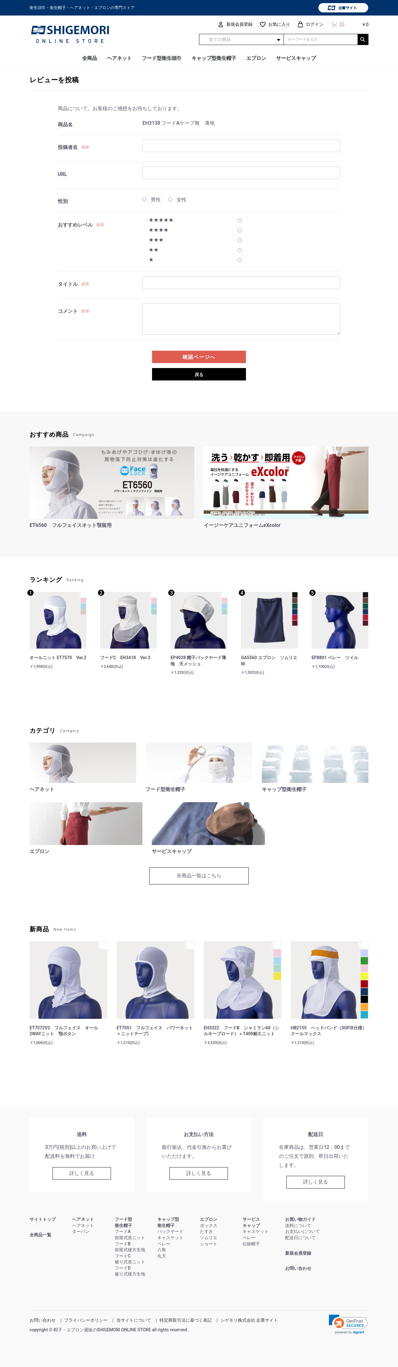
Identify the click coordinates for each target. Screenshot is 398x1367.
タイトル (68, 284)
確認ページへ (199, 357)
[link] (348, 1324)
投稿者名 (68, 147)
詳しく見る (81, 1173)
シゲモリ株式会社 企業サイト (249, 1320)
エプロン (256, 58)
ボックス (208, 1225)
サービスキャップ (296, 58)
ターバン (81, 1231)
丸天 (161, 1255)
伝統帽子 (251, 1243)
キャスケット (170, 1237)
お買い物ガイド (300, 1219)
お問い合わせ (298, 1268)
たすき (206, 1231)
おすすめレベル (75, 225)
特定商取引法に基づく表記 (186, 1320)
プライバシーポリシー (86, 1320)
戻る (199, 374)
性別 (63, 201)
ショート (208, 1243)
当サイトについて (133, 1320)
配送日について (300, 1237)
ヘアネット (119, 58)
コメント (68, 311)
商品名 (65, 125)
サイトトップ (43, 1219)
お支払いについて (302, 1231)
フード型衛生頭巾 (162, 58)
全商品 (89, 58)
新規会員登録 (298, 1253)
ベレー (163, 1243)
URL (62, 174)
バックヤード (170, 1231)
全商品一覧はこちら (199, 876)
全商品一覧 (40, 1234)
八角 (161, 1249)
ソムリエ (208, 1237)
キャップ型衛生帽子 (214, 58)
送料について (298, 1225)
